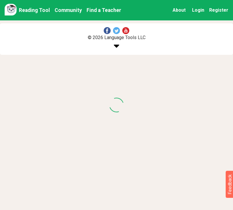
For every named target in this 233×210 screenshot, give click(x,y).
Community (68, 10)
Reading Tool (34, 10)
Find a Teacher (104, 10)
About (179, 10)
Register (218, 10)
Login (198, 10)
